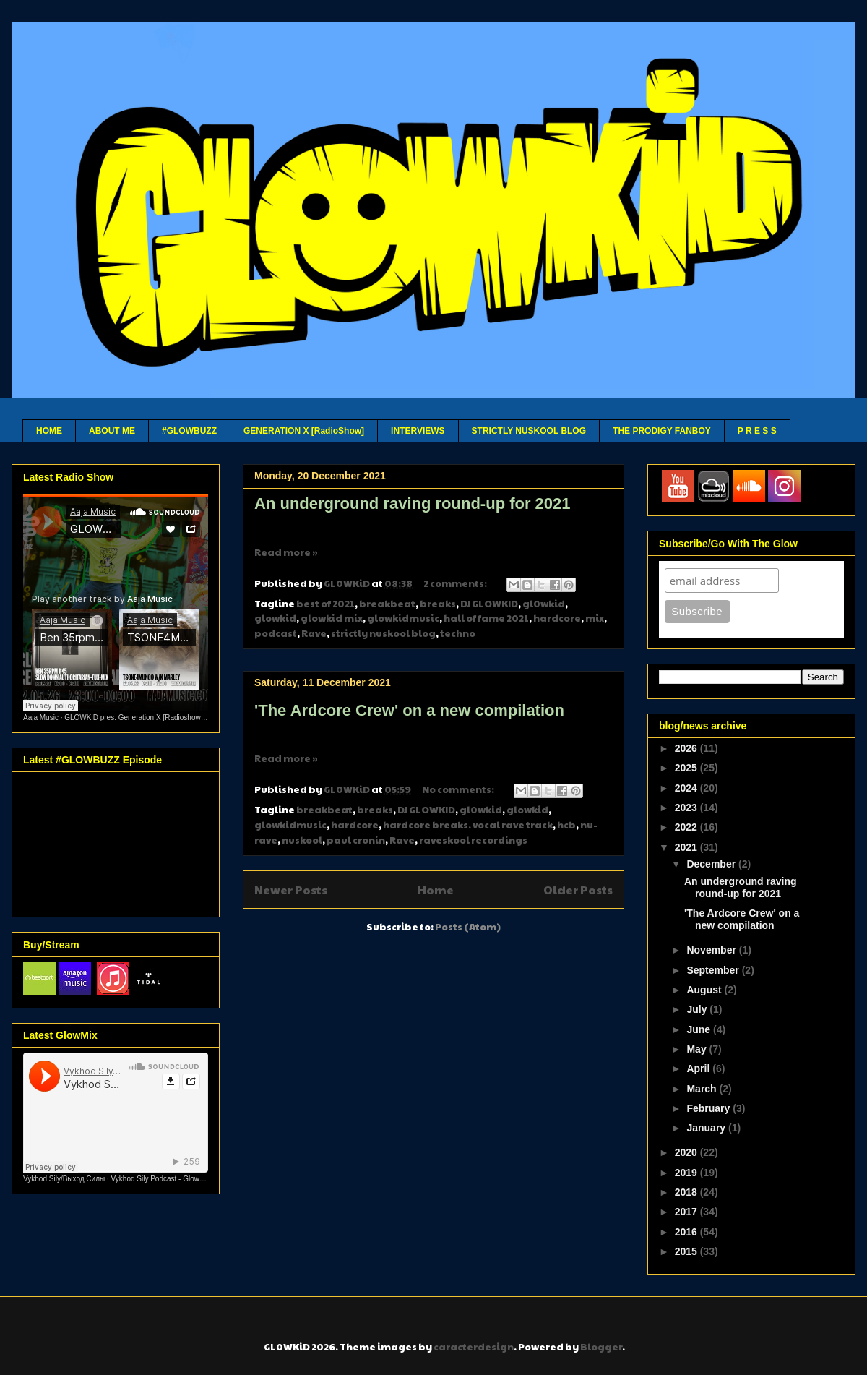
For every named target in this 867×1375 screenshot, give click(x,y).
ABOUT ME (112, 431)
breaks (438, 603)
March (702, 1089)
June (699, 1029)
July (697, 1009)
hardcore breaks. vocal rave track (468, 824)
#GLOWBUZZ (189, 431)
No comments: (459, 789)
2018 (687, 1192)
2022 (687, 827)
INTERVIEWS (417, 431)
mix (594, 618)
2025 (687, 768)
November (712, 950)
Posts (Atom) (468, 926)
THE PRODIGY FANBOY (662, 431)
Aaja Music (41, 717)
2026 (687, 748)
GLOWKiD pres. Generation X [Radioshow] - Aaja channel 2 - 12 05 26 (177, 717)
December (712, 864)
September (713, 970)
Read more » (286, 552)
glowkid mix (332, 618)
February (709, 1108)
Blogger (601, 1346)
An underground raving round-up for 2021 (412, 503)
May (697, 1049)
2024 (687, 788)
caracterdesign (474, 1346)
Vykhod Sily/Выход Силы (64, 1179)
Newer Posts (290, 889)
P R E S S (757, 431)
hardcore (557, 618)
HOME (49, 431)
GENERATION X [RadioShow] (303, 431)
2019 (687, 1172)
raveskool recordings (473, 840)
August (705, 989)
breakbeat (387, 603)
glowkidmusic (403, 618)
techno (457, 633)
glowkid (275, 618)
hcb (566, 824)
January (707, 1128)
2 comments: (455, 583)
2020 (687, 1152)
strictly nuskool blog (383, 633)
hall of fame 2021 (486, 618)
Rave (314, 633)
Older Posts (578, 889)
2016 (687, 1232)
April (699, 1068)
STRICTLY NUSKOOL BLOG (529, 431)
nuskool (302, 840)
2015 (687, 1251)
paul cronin (356, 840)
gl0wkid (543, 603)
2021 (687, 847)
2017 (687, 1211)
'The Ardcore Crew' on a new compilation (409, 710)
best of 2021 (325, 603)
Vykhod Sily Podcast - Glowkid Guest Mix (177, 1179)
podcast (275, 633)
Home (436, 889)
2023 (687, 807)
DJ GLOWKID (489, 603)
